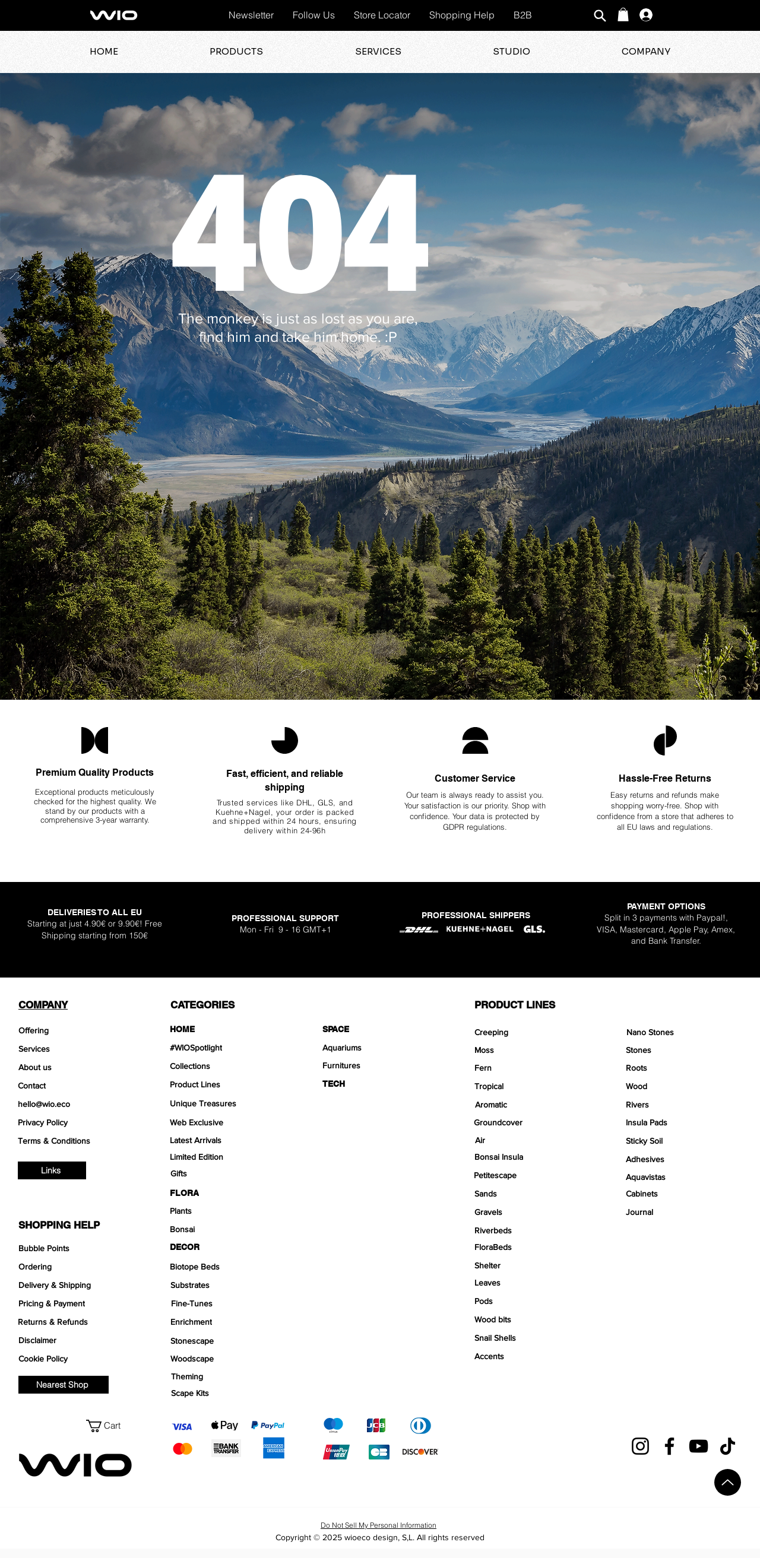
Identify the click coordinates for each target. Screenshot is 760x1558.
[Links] (52, 1170)
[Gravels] (532, 1212)
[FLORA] (228, 1193)
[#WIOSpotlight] (228, 1047)
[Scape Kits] (229, 1393)
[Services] (76, 1049)
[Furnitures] (380, 1065)
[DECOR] (228, 1247)
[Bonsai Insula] (532, 1157)
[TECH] (380, 1084)
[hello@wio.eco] (76, 1104)
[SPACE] (380, 1029)
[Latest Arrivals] (228, 1140)
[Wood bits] (532, 1319)
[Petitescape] (532, 1175)
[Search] (600, 15)
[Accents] (532, 1356)
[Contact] (76, 1085)
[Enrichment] (228, 1322)
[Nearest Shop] (63, 1385)
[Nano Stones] (684, 1032)
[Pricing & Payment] (76, 1303)
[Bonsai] (228, 1229)
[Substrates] (228, 1285)
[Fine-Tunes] (229, 1303)
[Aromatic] (531, 1104)
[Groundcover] (532, 1122)
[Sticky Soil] (684, 1141)
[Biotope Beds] (228, 1266)
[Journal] (682, 1212)
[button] (623, 14)
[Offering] (76, 1030)
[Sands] (532, 1193)
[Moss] (532, 1050)
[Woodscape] (228, 1358)
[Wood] (684, 1086)
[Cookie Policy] (76, 1358)
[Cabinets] (684, 1193)
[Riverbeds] (532, 1230)
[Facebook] (669, 1446)
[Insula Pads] (684, 1122)
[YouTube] (698, 1446)
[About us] (76, 1067)
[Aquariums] (380, 1047)
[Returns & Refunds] (76, 1322)
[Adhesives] (684, 1159)
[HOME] (228, 1029)
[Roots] (684, 1067)
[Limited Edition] (228, 1157)
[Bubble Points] (76, 1248)
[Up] (727, 1482)
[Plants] (228, 1211)
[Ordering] (76, 1266)
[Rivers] (684, 1104)
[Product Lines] (228, 1084)
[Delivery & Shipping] (76, 1285)
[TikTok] (727, 1446)
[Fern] (531, 1067)
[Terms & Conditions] (76, 1141)
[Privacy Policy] (76, 1122)
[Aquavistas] (684, 1177)
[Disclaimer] (76, 1340)
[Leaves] (532, 1282)
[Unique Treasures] (228, 1103)
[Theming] (229, 1376)
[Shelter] (532, 1265)
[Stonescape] (228, 1341)
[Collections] (228, 1066)
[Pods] (532, 1301)
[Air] (530, 1140)
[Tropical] (531, 1086)
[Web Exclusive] (228, 1122)
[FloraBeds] (532, 1247)
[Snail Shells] (532, 1338)
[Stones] (684, 1050)
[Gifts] (228, 1173)
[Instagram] (640, 1446)
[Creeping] (532, 1032)
